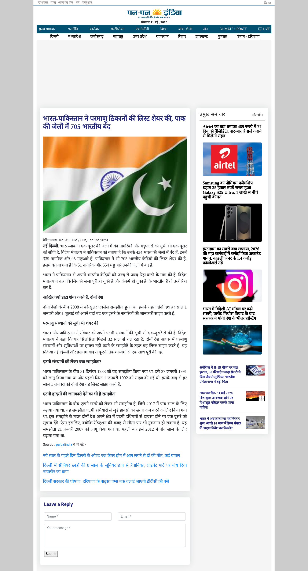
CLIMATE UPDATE (233, 29)
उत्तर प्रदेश (140, 36)
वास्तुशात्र (87, 2)
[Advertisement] (154, 73)
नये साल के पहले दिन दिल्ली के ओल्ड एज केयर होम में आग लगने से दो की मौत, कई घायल (111, 455)
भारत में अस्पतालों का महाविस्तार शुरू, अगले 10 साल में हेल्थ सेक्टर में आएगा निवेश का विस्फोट (220, 423)
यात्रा (54, 2)
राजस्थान (162, 36)
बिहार (182, 36)
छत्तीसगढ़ (96, 36)
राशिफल (43, 2)
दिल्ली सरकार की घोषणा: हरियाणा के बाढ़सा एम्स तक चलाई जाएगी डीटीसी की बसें (106, 481)
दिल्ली (54, 36)
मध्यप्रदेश (74, 36)
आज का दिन (66, 2)
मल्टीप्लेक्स (118, 29)
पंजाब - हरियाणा (248, 36)
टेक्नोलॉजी (142, 29)
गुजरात (222, 36)
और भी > (257, 115)
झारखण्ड (201, 36)
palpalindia (64, 445)
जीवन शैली (185, 29)
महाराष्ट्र (118, 36)
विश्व (163, 29)
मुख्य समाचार (47, 29)
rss (267, 2)
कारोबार (94, 29)
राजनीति (72, 29)
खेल (205, 29)
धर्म (78, 2)
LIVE (264, 29)
